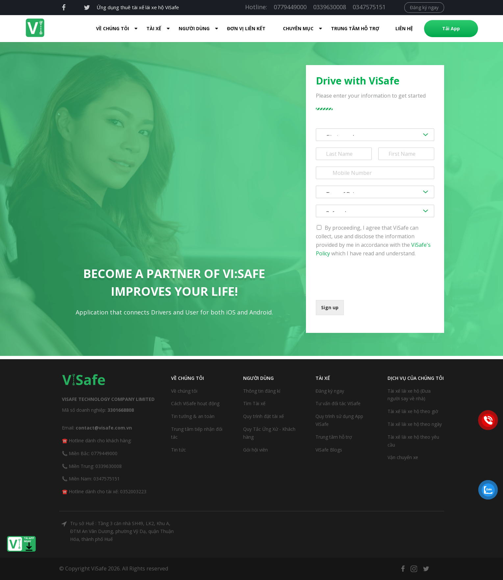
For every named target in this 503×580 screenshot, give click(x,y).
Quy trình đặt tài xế (263, 416)
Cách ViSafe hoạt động (195, 403)
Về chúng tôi (184, 391)
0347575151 (369, 7)
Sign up (330, 307)
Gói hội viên (255, 450)
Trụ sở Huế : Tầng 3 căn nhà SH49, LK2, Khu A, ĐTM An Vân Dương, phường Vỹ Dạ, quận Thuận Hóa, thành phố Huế (122, 531)
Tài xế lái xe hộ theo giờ (413, 411)
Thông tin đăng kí (261, 391)
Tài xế (153, 28)
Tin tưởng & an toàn (192, 416)
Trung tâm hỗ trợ (355, 28)
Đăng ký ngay (424, 7)
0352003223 (133, 491)
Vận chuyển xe (403, 457)
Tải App (451, 28)
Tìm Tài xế (254, 403)
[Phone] (375, 173)
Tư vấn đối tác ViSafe (338, 403)
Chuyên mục (298, 28)
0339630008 (329, 7)
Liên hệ (404, 28)
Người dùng (194, 28)
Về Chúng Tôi (112, 28)
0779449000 (290, 7)
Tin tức (178, 450)
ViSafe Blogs (328, 450)
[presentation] (366, 289)
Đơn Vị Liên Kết (246, 28)
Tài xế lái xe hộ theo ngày (415, 424)
